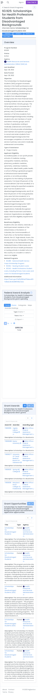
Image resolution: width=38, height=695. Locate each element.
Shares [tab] (13, 305)
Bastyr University (16, 442)
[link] (32, 418)
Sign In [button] (21, 2)
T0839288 (8, 441)
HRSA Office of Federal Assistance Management (29, 431)
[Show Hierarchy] (26, 64)
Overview (7, 34)
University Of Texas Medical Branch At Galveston (16, 458)
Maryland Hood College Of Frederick (16, 486)
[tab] (5, 323)
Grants (29, 34)
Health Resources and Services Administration (28, 531)
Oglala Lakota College (15, 430)
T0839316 (8, 483)
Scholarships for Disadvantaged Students (10, 531)
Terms (4, 692)
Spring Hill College (16, 471)
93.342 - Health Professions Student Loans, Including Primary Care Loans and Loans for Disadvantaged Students (19, 271)
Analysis (18, 34)
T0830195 (8, 428)
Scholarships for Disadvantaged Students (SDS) (10, 589)
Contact (11, 690)
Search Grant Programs (12, 7)
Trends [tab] (7, 305)
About (4, 690)
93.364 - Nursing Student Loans (17, 266)
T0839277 (8, 454)
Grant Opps (7, 36)
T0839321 (8, 470)
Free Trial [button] (31, 2)
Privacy (10, 692)
